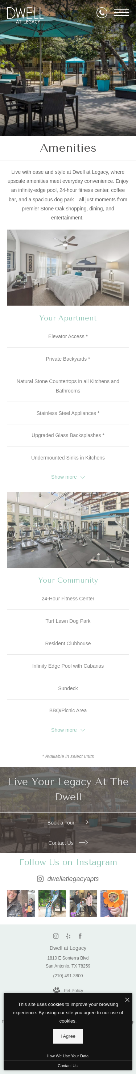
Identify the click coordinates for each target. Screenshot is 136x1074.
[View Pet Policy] (68, 991)
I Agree (68, 1036)
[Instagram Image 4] (114, 903)
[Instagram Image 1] (21, 903)
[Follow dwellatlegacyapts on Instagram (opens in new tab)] (68, 871)
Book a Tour (68, 823)
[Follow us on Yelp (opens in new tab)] (68, 936)
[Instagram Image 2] (52, 903)
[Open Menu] (121, 12)
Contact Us (67, 843)
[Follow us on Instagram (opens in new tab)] (56, 936)
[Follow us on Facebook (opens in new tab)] (80, 936)
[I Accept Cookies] (127, 1000)
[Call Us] (101, 12)
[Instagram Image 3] (83, 903)
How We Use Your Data (67, 1056)
